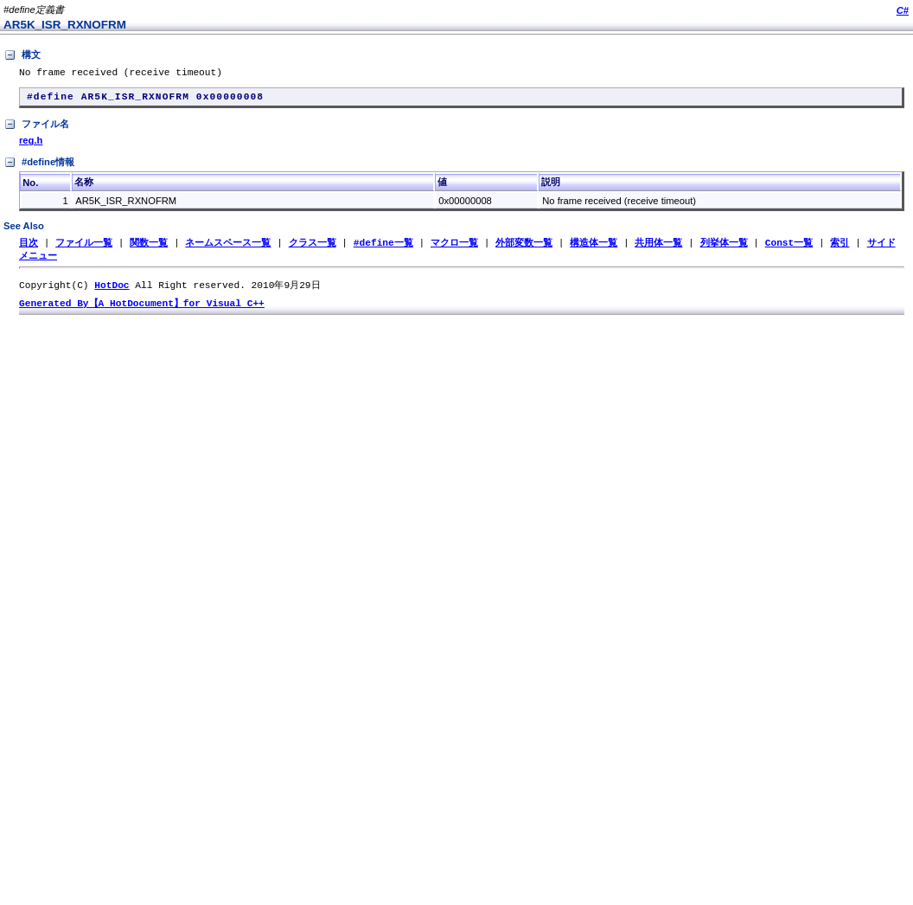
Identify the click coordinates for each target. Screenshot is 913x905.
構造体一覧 (593, 247)
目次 (28, 247)
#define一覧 (383, 247)
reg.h (30, 145)
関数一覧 (149, 247)
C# (903, 10)
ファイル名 (36, 130)
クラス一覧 (312, 247)
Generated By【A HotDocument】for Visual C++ (142, 311)
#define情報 (38, 168)
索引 (839, 247)
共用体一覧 (658, 247)
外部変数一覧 (523, 247)
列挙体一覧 (723, 247)
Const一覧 (789, 247)
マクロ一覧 (454, 247)
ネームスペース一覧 (228, 247)
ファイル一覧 (83, 247)
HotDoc (111, 292)
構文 (22, 55)
